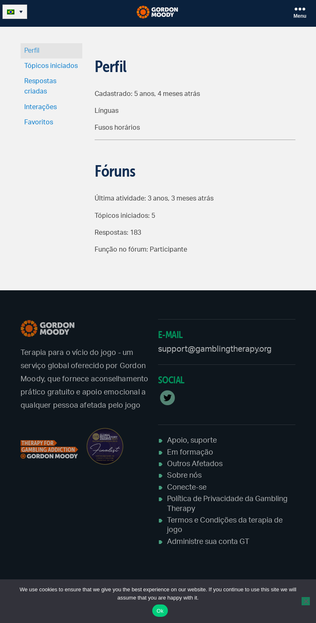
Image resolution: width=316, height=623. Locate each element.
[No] (306, 601)
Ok (159, 611)
